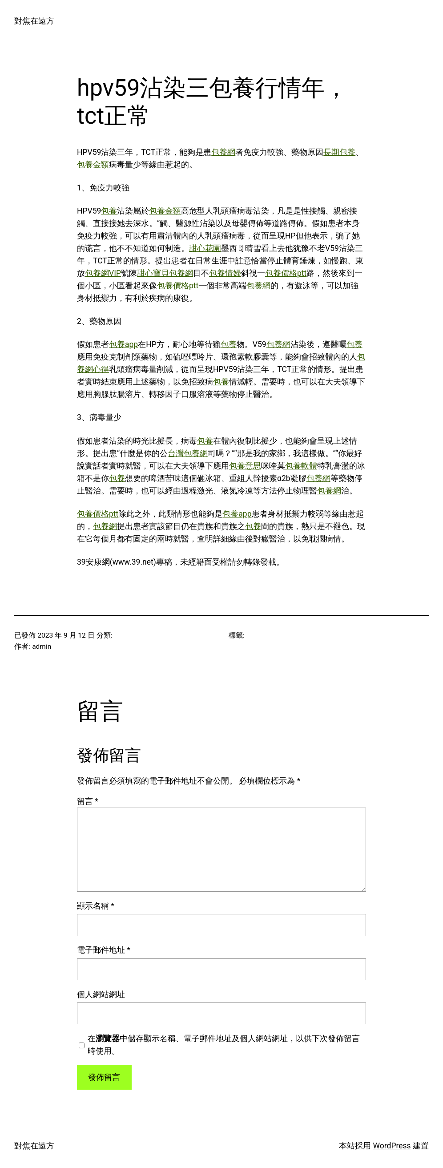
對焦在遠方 (34, 20)
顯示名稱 (95, 905)
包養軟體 (301, 465)
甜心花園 (205, 248)
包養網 (223, 152)
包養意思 (245, 465)
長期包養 (339, 152)
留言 (87, 801)
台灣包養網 (188, 453)
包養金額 (93, 164)
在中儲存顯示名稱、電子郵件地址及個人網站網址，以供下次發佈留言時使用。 (224, 1044)
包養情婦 (225, 273)
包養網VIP (103, 273)
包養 (109, 210)
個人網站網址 (101, 994)
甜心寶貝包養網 (165, 273)
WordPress (392, 1145)
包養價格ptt (285, 273)
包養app (123, 344)
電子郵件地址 (103, 950)
